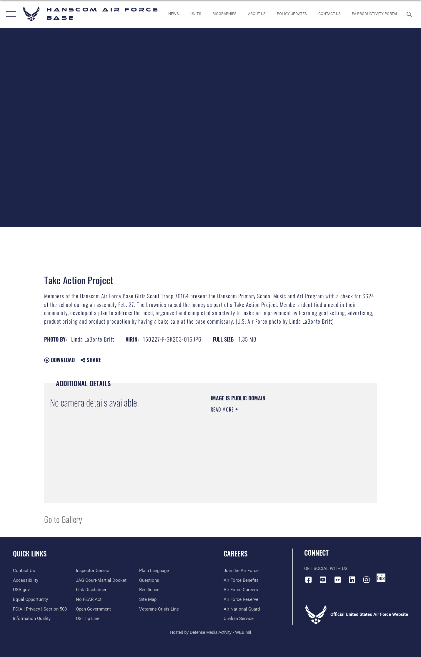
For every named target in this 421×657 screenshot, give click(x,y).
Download (59, 360)
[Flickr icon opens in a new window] (337, 579)
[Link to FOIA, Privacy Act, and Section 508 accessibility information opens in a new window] (40, 609)
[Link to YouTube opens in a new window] (323, 579)
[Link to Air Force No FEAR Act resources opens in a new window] (88, 599)
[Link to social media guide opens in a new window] (381, 578)
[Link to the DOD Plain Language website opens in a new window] (154, 570)
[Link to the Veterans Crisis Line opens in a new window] (159, 609)
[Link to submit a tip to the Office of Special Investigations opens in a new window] (87, 618)
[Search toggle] (410, 13)
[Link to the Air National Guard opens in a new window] (242, 609)
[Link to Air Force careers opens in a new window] (241, 589)
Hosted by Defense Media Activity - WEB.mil (210, 632)
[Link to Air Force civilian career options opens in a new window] (239, 618)
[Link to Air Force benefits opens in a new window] (241, 580)
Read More (223, 409)
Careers (235, 554)
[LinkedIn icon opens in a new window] (351, 579)
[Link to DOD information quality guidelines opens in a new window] (32, 618)
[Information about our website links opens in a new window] (91, 589)
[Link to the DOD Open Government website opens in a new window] (93, 609)
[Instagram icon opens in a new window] (366, 579)
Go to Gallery (63, 519)
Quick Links (29, 554)
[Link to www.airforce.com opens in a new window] (241, 570)
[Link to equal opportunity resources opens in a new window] (30, 599)
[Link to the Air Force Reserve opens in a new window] (241, 599)
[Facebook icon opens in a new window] (308, 579)
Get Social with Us (325, 568)
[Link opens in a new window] (292, 14)
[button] (9, 14)
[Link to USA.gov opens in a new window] (21, 589)
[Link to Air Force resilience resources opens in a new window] (149, 589)
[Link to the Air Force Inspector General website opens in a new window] (93, 570)
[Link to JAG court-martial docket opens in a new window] (101, 580)
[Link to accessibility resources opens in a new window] (25, 580)
